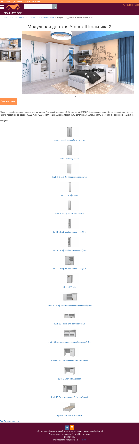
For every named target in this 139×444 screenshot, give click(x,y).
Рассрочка (5, 1)
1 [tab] (75, 96)
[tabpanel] (78, 62)
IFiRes (83, 440)
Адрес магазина (32, 1)
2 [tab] (79, 96)
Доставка (17, 1)
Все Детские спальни (9, 421)
